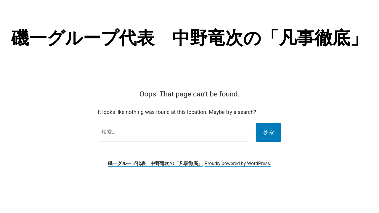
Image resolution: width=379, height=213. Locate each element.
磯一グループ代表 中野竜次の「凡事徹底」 (189, 38)
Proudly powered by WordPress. (238, 163)
